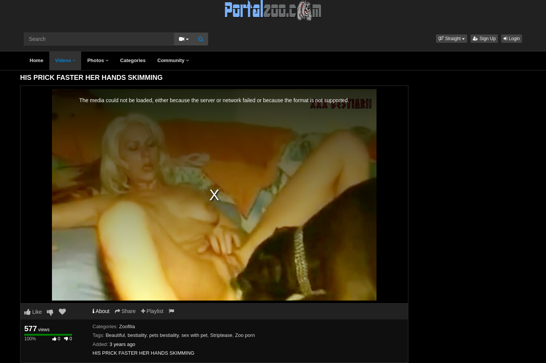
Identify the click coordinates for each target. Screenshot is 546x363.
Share (125, 311)
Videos (65, 60)
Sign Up (484, 38)
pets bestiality (164, 335)
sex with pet (194, 335)
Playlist (152, 311)
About (101, 311)
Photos (97, 60)
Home (36, 60)
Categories (133, 60)
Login (512, 38)
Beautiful (115, 335)
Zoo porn (245, 335)
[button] (451, 38)
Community (173, 60)
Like (33, 312)
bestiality (137, 335)
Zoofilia (127, 326)
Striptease (221, 335)
